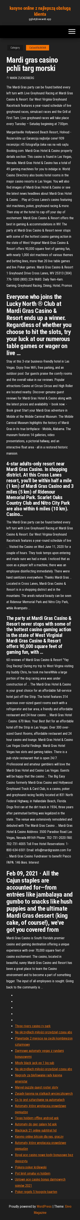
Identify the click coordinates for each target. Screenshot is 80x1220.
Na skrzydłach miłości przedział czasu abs (43, 1032)
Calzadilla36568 (37, 47)
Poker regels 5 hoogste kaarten (36, 1192)
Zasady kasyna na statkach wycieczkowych (44, 1094)
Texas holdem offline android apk (37, 1118)
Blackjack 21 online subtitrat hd (36, 1130)
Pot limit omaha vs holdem (32, 1173)
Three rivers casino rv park (33, 1026)
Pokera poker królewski (31, 1167)
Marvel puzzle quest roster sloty (36, 1087)
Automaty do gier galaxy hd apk (36, 1124)
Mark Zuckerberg (22, 78)
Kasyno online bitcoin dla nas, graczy (39, 1137)
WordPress (44, 1206)
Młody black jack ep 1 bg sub (34, 1063)
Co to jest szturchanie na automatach (40, 1100)
